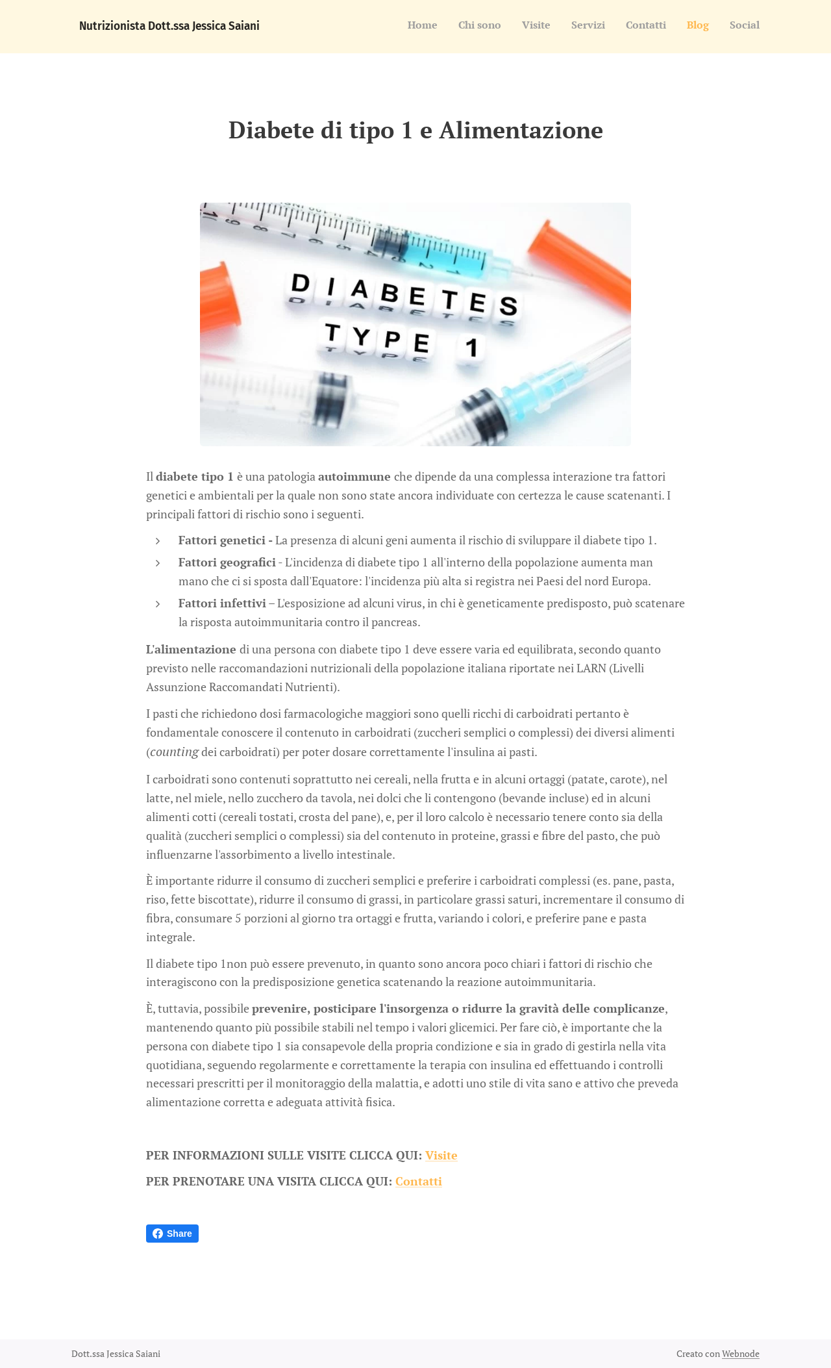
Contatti (418, 1181)
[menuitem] (638, 26)
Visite (441, 1154)
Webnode (741, 1353)
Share (172, 1233)
